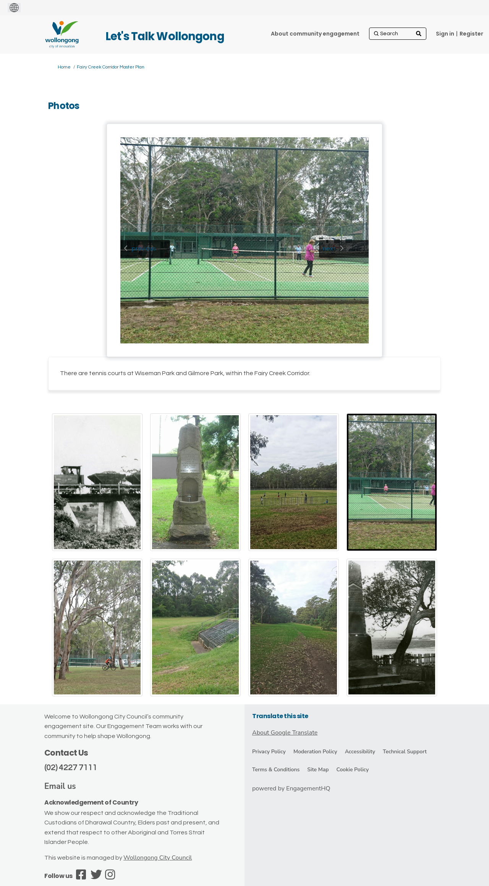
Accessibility (360, 751)
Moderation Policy (315, 751)
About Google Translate (284, 732)
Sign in (445, 33)
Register (471, 33)
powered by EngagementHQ (291, 788)
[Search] (397, 34)
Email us (60, 786)
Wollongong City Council (157, 857)
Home (64, 67)
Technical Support (405, 751)
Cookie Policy (352, 769)
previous (144, 248)
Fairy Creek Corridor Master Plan (110, 67)
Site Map (318, 769)
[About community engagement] (315, 34)
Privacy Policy (269, 751)
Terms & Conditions (276, 769)
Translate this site (280, 716)
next (329, 248)
